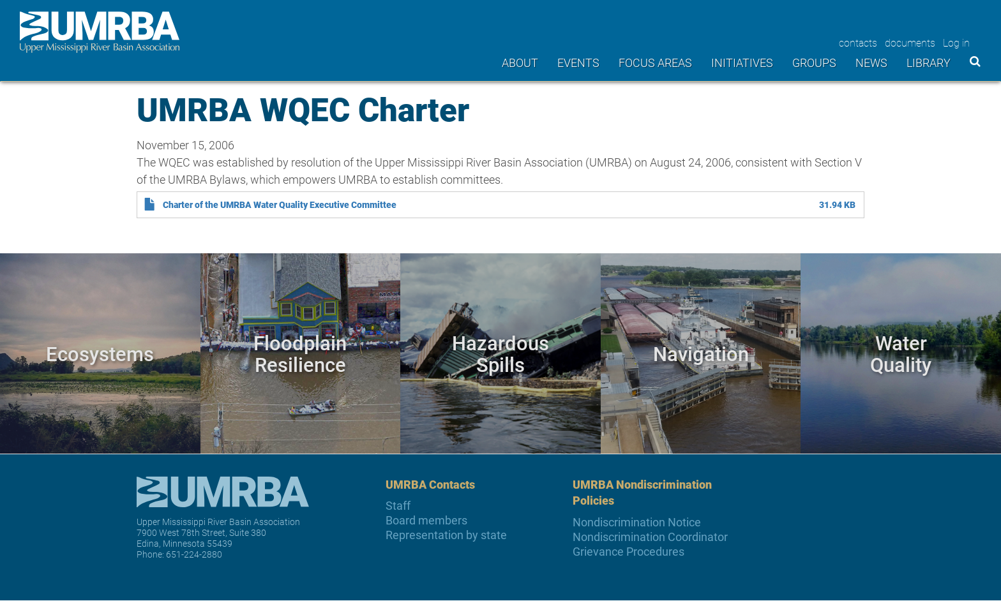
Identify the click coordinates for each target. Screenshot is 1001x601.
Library (929, 62)
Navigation (701, 353)
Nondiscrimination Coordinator (650, 537)
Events (578, 62)
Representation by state (446, 535)
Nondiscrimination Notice (637, 522)
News (871, 62)
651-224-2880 (194, 554)
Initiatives (742, 62)
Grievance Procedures (628, 551)
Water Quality (900, 353)
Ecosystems (100, 353)
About (520, 62)
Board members (426, 520)
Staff (398, 505)
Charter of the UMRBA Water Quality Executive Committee (279, 205)
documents (910, 42)
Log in (956, 42)
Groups (814, 62)
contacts (858, 42)
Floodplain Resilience (300, 353)
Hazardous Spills (500, 353)
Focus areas (655, 62)
